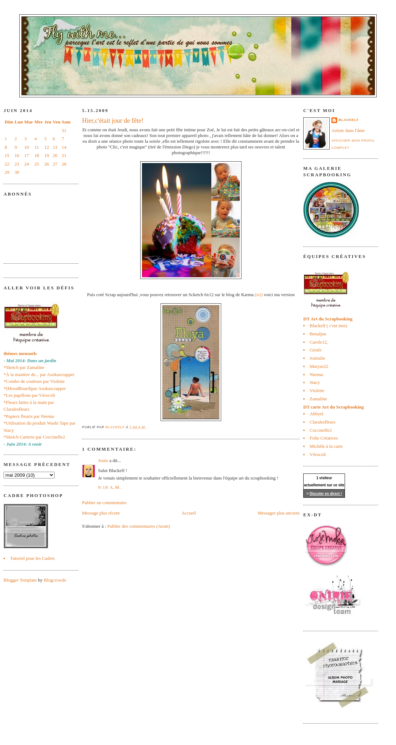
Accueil (189, 513)
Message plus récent (101, 513)
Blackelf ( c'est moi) (328, 325)
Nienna (316, 374)
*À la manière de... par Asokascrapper (39, 374)
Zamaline (318, 398)
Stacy (315, 382)
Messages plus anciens (279, 513)
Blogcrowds (55, 580)
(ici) (259, 294)
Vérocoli (318, 454)
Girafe (315, 350)
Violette (317, 390)
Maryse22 (319, 366)
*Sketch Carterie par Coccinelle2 (34, 437)
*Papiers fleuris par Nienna (29, 416)
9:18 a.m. (109, 487)
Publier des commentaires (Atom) (138, 526)
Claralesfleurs (322, 422)
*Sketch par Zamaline (24, 367)
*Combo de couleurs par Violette (34, 381)
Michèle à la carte (326, 446)
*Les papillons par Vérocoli (29, 395)
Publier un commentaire (104, 502)
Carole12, (319, 342)
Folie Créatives (324, 438)
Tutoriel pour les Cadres (32, 558)
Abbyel (316, 413)
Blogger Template (20, 580)
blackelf (349, 120)
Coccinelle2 (321, 430)
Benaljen (318, 333)
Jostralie (317, 358)
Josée (103, 460)
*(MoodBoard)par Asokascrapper (35, 388)
